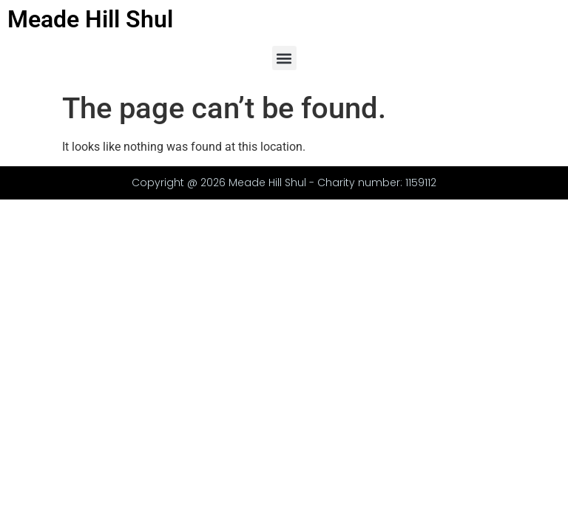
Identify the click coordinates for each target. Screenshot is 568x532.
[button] (284, 58)
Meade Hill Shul (90, 19)
